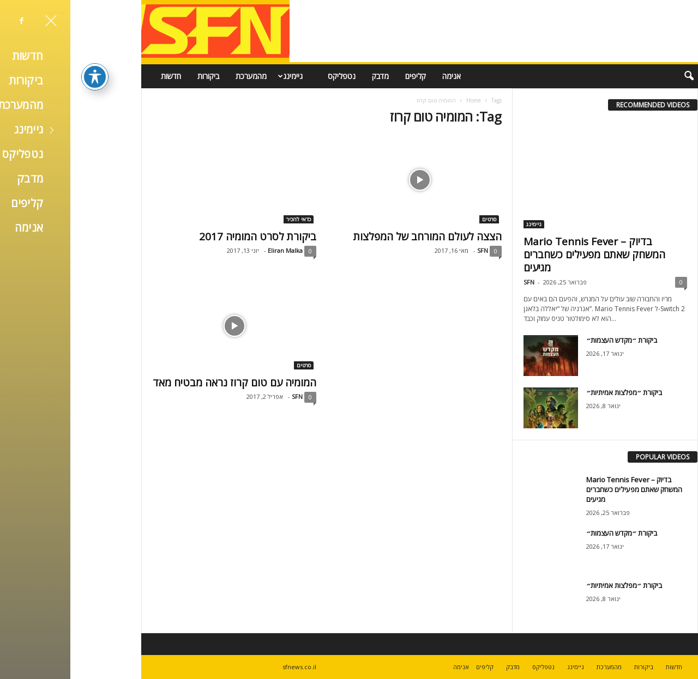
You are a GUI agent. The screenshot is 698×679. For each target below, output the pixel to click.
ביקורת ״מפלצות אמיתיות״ (554, 392)
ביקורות (138, 76)
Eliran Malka (214, 250)
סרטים (419, 219)
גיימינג (218, 76)
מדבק (310, 76)
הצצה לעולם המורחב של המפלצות (357, 236)
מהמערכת (180, 76)
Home (403, 100)
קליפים (345, 76)
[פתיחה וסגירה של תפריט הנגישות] (24, 57)
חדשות (101, 76)
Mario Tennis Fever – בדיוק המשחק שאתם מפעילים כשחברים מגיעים (524, 254)
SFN (412, 250)
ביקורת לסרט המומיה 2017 (187, 236)
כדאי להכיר (228, 219)
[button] (611, 76)
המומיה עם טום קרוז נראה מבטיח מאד (164, 382)
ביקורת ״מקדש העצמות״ (551, 340)
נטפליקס (271, 76)
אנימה (381, 76)
